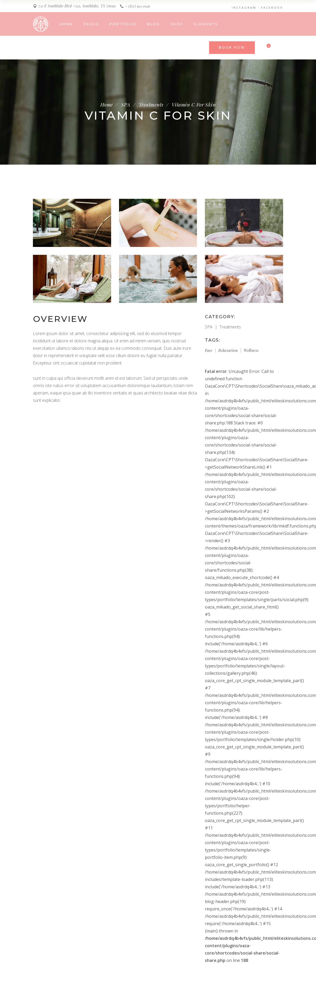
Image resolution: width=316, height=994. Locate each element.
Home (106, 104)
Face (209, 350)
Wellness (251, 350)
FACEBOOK (272, 7)
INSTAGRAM (244, 7)
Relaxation (228, 350)
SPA (125, 104)
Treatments (151, 104)
